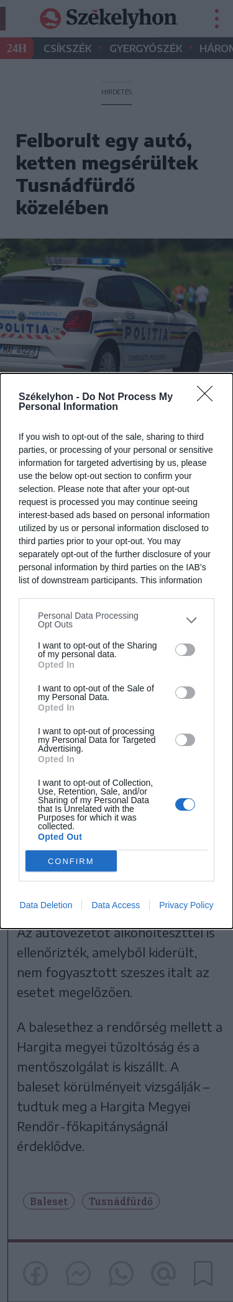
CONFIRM (71, 860)
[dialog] (116, 651)
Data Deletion (46, 905)
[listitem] (116, 620)
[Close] (209, 397)
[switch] (185, 650)
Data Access (115, 905)
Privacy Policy (186, 905)
